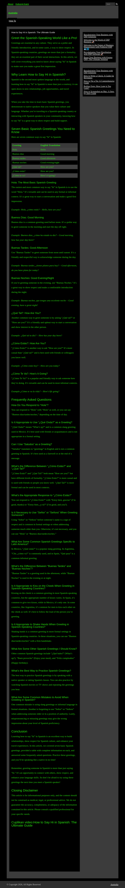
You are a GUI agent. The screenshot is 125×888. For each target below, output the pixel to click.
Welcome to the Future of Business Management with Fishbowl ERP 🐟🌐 (99, 47)
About (10, 4)
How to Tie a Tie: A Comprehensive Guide (99, 82)
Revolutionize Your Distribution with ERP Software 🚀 (97, 53)
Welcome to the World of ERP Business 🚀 (97, 41)
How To (12, 21)
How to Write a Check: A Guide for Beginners (99, 77)
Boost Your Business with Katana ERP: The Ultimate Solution (98, 58)
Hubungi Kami (22, 4)
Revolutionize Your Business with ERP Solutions (98, 35)
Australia (13, 13)
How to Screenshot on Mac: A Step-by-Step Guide (99, 92)
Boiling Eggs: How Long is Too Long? (97, 87)
